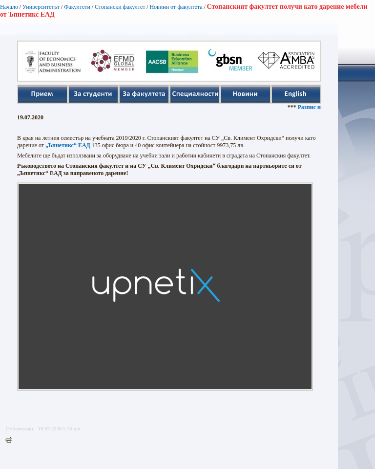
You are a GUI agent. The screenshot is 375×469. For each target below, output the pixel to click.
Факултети (77, 6)
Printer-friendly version (11, 440)
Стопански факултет (120, 6)
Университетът (41, 6)
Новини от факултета (175, 6)
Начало (9, 6)
